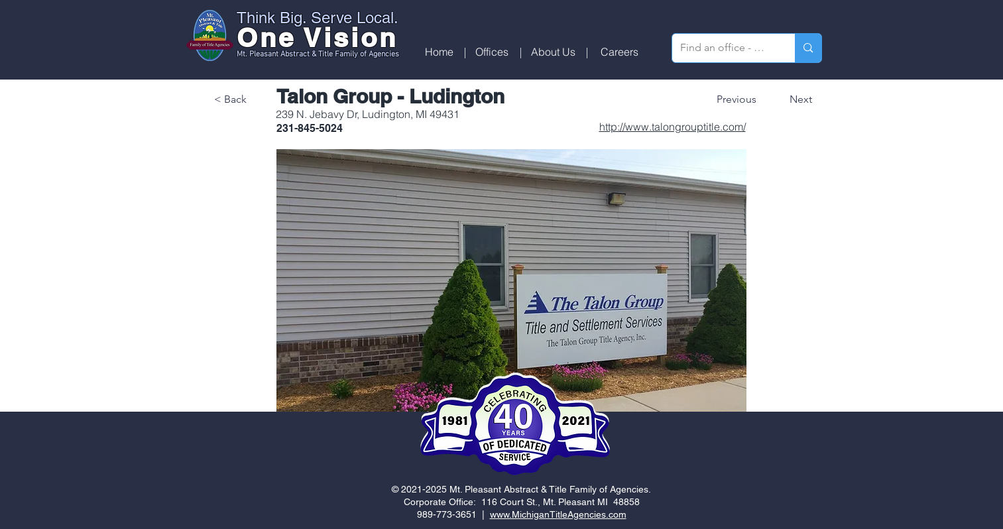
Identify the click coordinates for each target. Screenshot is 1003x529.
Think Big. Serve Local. (317, 18)
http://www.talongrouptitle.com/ (672, 126)
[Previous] (740, 99)
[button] (492, 52)
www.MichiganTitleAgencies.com (558, 514)
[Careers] (619, 52)
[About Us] (553, 52)
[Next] (791, 99)
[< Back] (258, 99)
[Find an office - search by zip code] (724, 48)
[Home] (439, 52)
